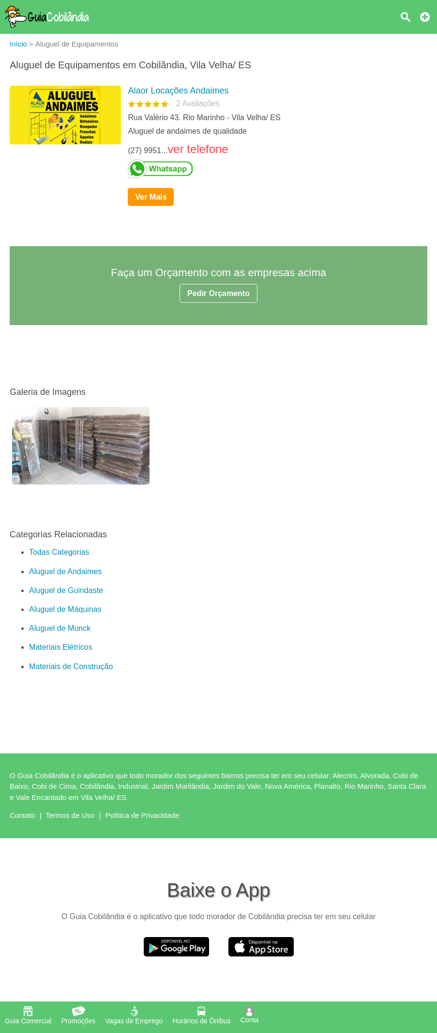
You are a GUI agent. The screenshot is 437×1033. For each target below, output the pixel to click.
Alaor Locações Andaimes (178, 90)
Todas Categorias (59, 552)
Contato (22, 815)
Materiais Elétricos (60, 647)
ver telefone (197, 149)
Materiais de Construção (71, 666)
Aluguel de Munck (59, 628)
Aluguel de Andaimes (65, 571)
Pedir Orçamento (218, 293)
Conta (249, 1015)
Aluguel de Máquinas (65, 609)
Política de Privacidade (142, 815)
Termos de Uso (70, 815)
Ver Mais (150, 197)
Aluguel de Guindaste (66, 590)
